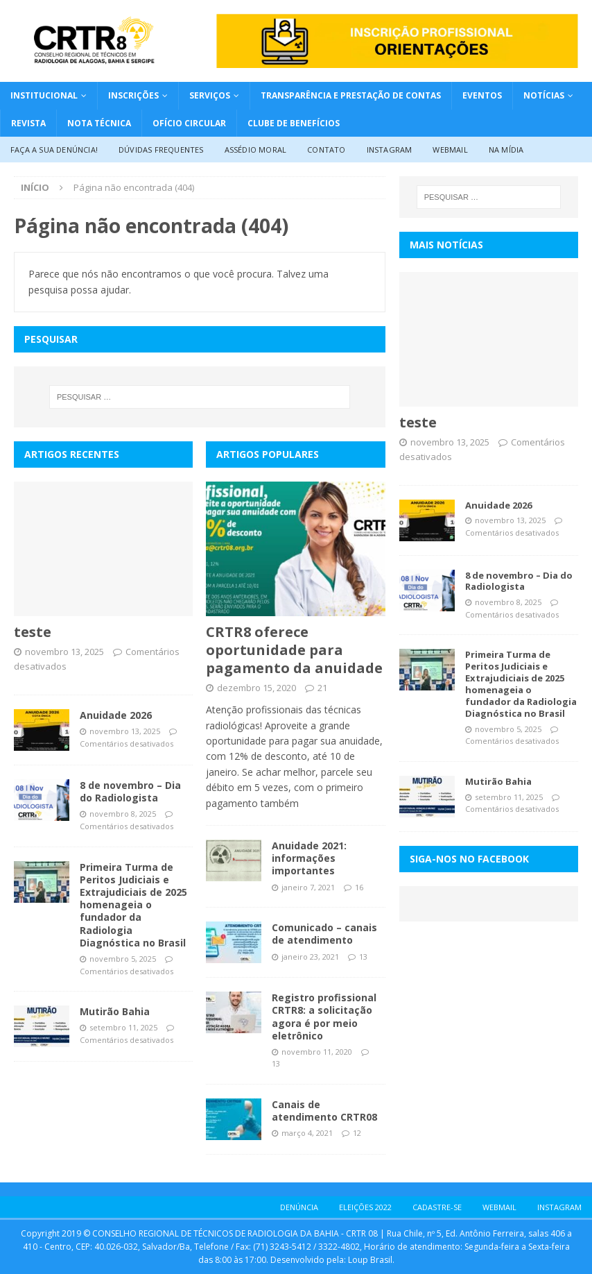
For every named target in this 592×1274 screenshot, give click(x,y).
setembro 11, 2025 (123, 1027)
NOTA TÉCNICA (99, 123)
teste (32, 631)
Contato (326, 149)
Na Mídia (506, 149)
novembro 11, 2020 (316, 1051)
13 (363, 956)
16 (359, 887)
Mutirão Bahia (115, 1011)
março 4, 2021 (307, 1133)
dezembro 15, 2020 (256, 687)
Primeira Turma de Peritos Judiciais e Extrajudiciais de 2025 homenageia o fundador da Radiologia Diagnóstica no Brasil (133, 904)
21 (322, 687)
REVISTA (28, 123)
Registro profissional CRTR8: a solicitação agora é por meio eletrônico (324, 1016)
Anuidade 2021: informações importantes (309, 858)
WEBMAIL (499, 1207)
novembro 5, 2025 (122, 958)
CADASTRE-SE (437, 1207)
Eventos (482, 95)
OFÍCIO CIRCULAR (189, 123)
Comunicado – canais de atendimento (324, 933)
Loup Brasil (370, 1260)
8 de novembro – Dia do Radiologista (130, 791)
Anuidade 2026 (116, 715)
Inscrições (133, 95)
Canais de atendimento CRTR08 (324, 1110)
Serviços (209, 95)
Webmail (450, 149)
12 (357, 1133)
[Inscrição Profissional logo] (397, 60)
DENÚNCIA (299, 1207)
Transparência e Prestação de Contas (351, 95)
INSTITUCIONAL (44, 95)
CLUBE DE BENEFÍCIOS (293, 123)
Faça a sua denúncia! (54, 149)
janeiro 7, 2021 (308, 887)
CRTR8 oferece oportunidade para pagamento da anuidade (294, 649)
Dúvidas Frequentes (161, 149)
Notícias (543, 95)
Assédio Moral (256, 149)
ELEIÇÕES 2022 (365, 1207)
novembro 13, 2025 (64, 651)
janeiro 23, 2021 (310, 956)
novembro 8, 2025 (122, 813)
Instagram (389, 149)
